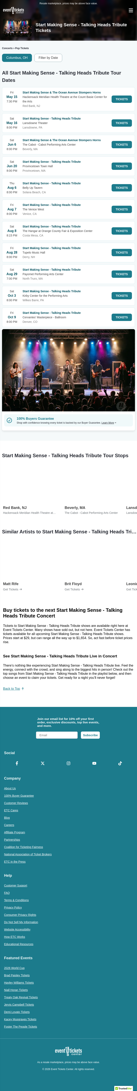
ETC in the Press (15, 861)
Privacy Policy (13, 907)
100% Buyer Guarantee (19, 795)
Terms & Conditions (16, 900)
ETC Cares (11, 810)
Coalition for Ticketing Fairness (23, 847)
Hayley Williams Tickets (19, 982)
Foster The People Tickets (20, 1026)
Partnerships (12, 839)
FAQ (7, 892)
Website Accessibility (17, 929)
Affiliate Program (14, 832)
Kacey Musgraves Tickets (20, 1019)
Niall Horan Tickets (16, 990)
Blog (7, 817)
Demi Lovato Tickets (17, 1012)
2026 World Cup (14, 968)
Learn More (109, 422)
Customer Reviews (16, 803)
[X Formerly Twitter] (43, 763)
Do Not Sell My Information (21, 922)
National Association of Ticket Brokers (28, 854)
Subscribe (90, 735)
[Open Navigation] (131, 10)
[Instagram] (69, 763)
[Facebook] (17, 763)
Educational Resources (18, 944)
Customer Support (15, 885)
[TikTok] (120, 763)
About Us (10, 788)
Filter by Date (48, 57)
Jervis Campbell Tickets (19, 1004)
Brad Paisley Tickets (17, 975)
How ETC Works (14, 936)
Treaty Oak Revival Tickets (21, 997)
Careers (9, 825)
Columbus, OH (17, 57)
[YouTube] (94, 763)
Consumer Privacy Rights (20, 914)
